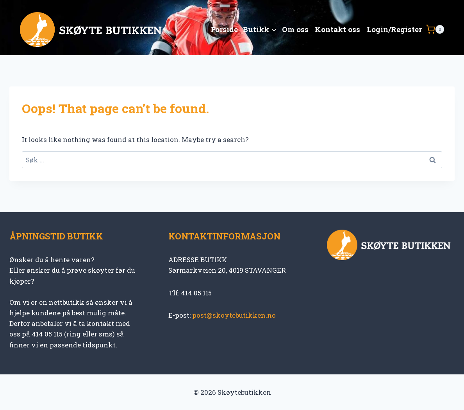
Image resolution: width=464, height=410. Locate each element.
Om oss (295, 29)
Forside (224, 29)
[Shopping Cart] (435, 29)
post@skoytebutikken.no (234, 315)
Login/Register (394, 29)
